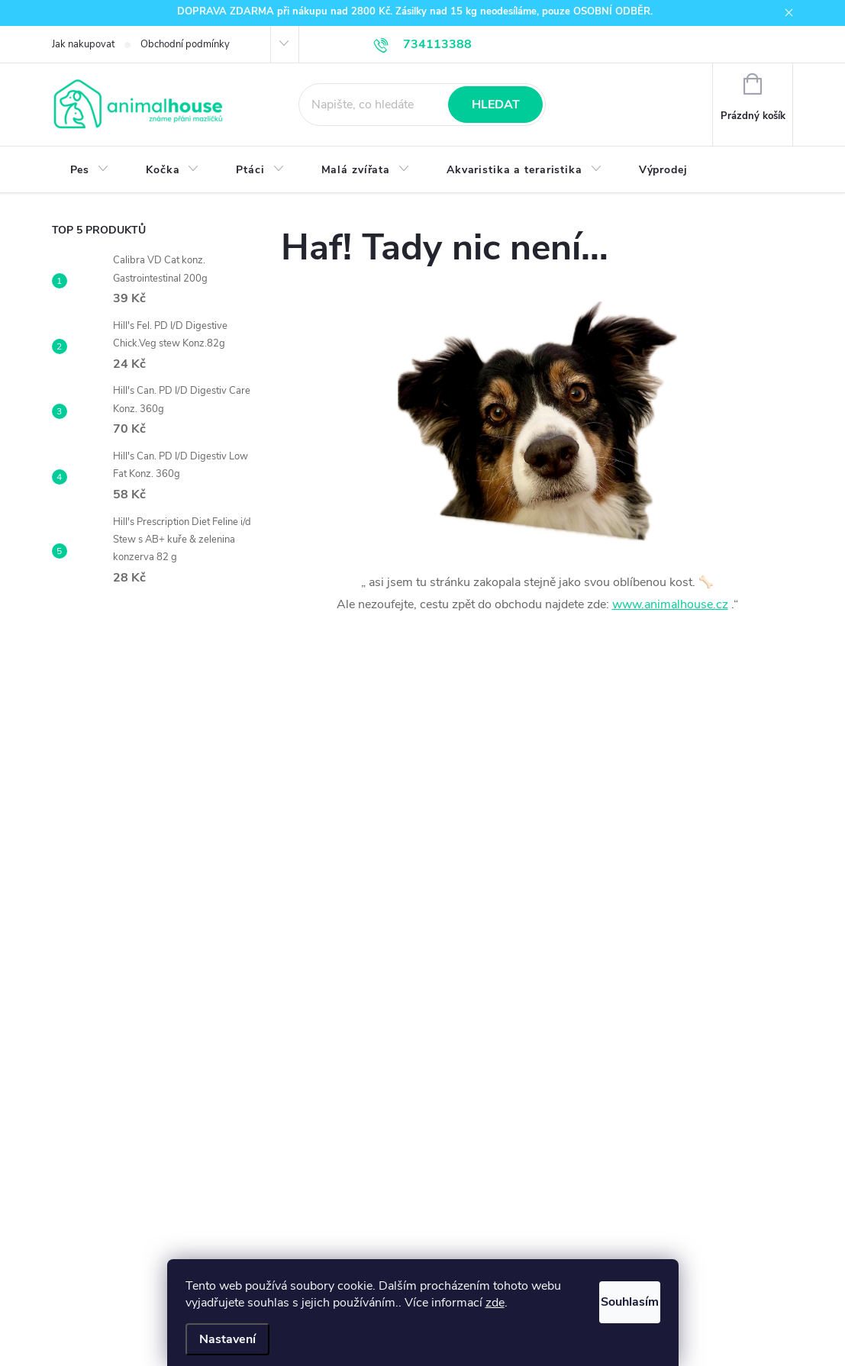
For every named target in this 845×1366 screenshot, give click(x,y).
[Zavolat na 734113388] (422, 44)
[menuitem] (90, 170)
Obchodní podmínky (185, 44)
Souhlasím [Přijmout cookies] (612, 1298)
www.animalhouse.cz (670, 604)
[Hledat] (422, 104)
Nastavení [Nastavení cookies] (227, 1339)
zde (527, 1302)
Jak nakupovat (83, 44)
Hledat (496, 104)
